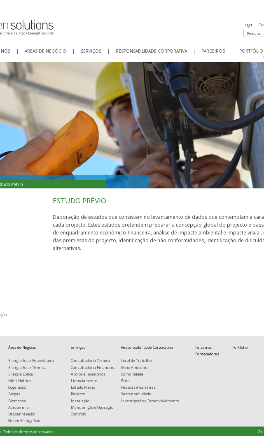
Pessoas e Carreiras (138, 387)
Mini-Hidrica (19, 380)
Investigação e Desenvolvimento (150, 401)
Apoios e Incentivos (88, 374)
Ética (125, 380)
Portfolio (240, 347)
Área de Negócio (22, 347)
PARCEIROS (213, 51)
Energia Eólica (20, 374)
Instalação (80, 401)
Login (248, 25)
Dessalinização (21, 414)
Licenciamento (84, 380)
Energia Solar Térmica (27, 367)
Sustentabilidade (136, 394)
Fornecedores (207, 354)
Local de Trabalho (136, 360)
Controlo (78, 414)
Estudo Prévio (83, 387)
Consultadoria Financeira (93, 367)
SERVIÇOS (91, 51)
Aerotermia (18, 407)
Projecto (78, 394)
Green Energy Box (24, 420)
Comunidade (132, 374)
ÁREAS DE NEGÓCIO (45, 51)
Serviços (78, 347)
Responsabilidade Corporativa (147, 347)
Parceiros (203, 347)
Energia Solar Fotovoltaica (31, 360)
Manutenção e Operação (92, 407)
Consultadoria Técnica (90, 360)
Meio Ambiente (135, 367)
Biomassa (17, 401)
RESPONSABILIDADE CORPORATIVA (151, 51)
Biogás (14, 394)
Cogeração (17, 387)
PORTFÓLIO (251, 51)
